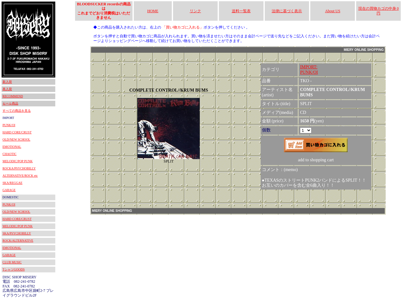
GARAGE (9, 190)
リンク (195, 11)
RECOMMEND (13, 96)
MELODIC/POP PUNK (18, 161)
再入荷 (7, 89)
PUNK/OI (9, 125)
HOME (152, 11)
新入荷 (7, 81)
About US (332, 11)
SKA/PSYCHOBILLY (17, 233)
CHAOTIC (9, 154)
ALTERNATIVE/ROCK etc (20, 175)
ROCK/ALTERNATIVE (18, 240)
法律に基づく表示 (287, 11)
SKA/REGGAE (12, 183)
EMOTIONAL (12, 146)
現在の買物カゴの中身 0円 (378, 10)
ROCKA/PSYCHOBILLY (19, 168)
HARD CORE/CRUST (17, 132)
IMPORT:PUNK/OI (309, 70)
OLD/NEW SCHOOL (16, 139)
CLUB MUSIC (12, 262)
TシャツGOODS (14, 269)
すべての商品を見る (17, 110)
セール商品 (10, 103)
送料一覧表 (241, 11)
